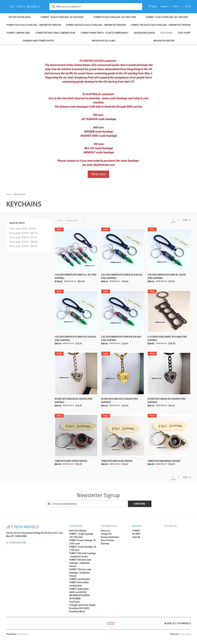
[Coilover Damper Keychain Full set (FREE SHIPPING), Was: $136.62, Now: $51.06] (76, 249)
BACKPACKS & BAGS (144, 33)
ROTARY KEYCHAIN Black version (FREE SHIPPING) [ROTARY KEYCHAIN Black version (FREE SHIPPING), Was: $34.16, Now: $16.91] (167, 400)
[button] (98, 174)
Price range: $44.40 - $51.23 (23, 246)
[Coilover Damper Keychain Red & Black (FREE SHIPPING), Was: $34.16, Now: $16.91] (123, 311)
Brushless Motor (163, 40)
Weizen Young (185, 634)
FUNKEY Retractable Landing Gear (55, 33)
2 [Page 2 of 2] (178, 220)
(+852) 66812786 (17, 542)
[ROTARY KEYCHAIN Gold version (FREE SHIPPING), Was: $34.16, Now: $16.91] (123, 373)
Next (187, 220)
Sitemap (105, 543)
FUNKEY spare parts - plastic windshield (104, 33)
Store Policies (107, 540)
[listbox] (74, 220)
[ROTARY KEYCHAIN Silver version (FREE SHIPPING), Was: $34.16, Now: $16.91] (76, 373)
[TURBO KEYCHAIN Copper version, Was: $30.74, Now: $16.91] (76, 435)
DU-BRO (136, 534)
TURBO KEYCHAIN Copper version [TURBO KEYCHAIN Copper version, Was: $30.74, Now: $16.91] (71, 461)
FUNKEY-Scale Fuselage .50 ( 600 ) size (115, 17)
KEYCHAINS (166, 33)
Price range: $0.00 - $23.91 (22, 228)
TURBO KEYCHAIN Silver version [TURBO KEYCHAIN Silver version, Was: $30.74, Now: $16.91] (116, 461)
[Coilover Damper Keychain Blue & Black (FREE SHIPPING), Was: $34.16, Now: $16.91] (123, 249)
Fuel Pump (184, 33)
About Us (105, 530)
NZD (177, 6)
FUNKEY (136, 530)
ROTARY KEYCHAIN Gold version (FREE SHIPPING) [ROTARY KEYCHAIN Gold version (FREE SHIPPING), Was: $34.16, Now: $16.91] (119, 400)
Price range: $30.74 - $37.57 (23, 237)
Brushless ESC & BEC (104, 40)
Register (165, 6)
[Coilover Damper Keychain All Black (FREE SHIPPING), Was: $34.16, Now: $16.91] (169, 249)
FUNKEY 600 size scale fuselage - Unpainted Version (96, 25)
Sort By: (59, 220)
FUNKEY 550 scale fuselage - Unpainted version (33, 25)
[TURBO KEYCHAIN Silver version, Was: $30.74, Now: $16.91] (123, 435)
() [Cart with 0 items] (188, 6)
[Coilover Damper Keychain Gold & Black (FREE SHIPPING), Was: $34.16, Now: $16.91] (76, 311)
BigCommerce (22, 634)
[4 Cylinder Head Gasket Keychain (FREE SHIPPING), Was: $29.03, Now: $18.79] (169, 311)
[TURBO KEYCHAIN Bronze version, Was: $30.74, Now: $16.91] (169, 435)
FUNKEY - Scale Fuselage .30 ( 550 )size (62, 17)
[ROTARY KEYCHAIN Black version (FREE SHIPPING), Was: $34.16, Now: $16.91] (169, 373)
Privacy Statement (110, 537)
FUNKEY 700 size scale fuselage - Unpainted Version (161, 25)
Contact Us (106, 534)
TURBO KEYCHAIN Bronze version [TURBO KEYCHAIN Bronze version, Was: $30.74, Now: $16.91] (164, 461)
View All (136, 537)
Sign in (154, 6)
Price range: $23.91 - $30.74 (23, 233)
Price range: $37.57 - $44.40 (23, 241)
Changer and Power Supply (38, 40)
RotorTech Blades (20, 17)
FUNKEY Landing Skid (18, 33)
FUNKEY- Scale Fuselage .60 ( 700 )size (167, 17)
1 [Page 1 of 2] (173, 220)
